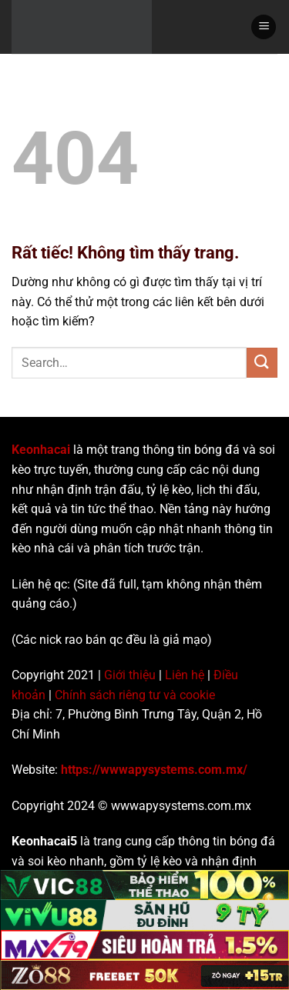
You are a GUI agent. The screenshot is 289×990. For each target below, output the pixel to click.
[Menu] (263, 27)
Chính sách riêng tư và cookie (135, 695)
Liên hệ (184, 675)
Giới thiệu (130, 675)
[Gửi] (262, 363)
